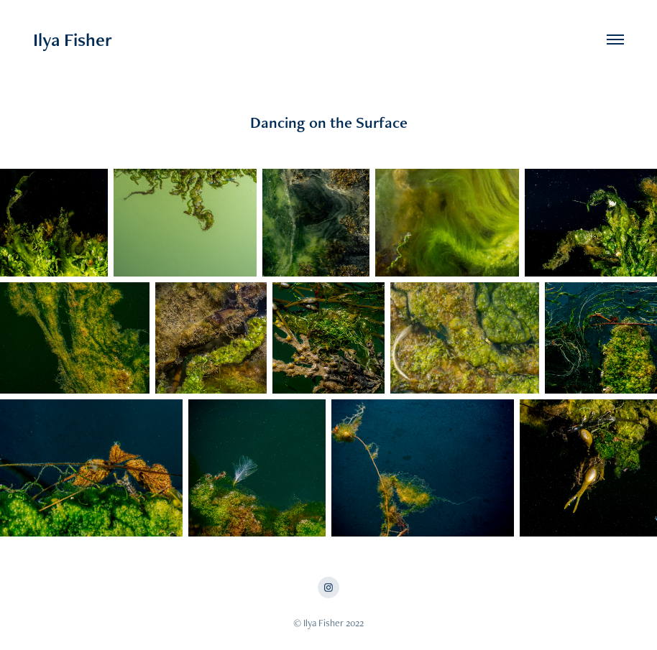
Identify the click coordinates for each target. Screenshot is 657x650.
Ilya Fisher (72, 39)
